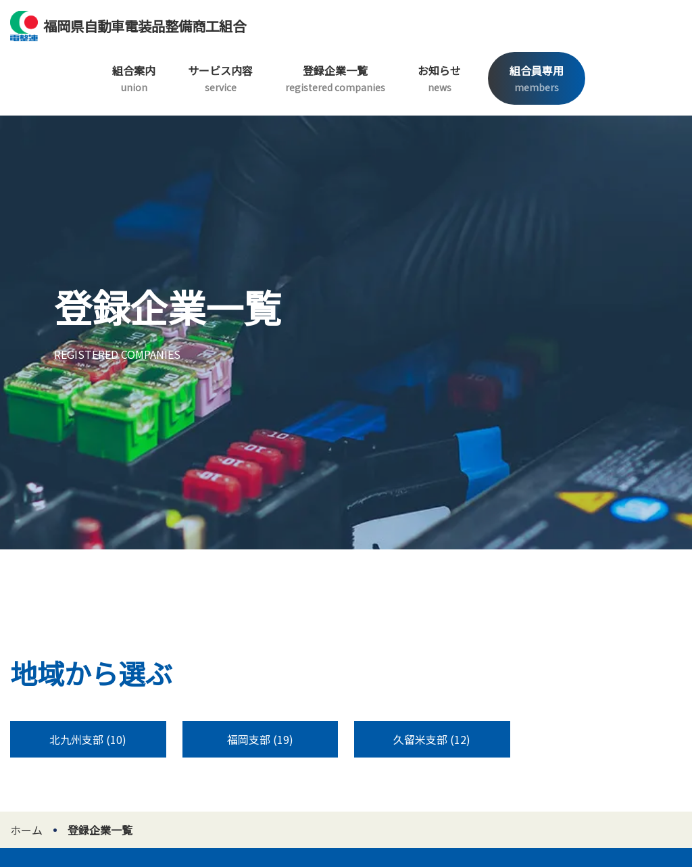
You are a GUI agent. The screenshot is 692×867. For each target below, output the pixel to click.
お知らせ (439, 78)
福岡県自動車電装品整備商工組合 (128, 26)
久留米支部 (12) (431, 739)
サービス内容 (220, 78)
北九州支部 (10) (87, 739)
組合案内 (133, 78)
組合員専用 (537, 78)
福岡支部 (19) (260, 739)
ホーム (26, 830)
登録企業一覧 (335, 78)
